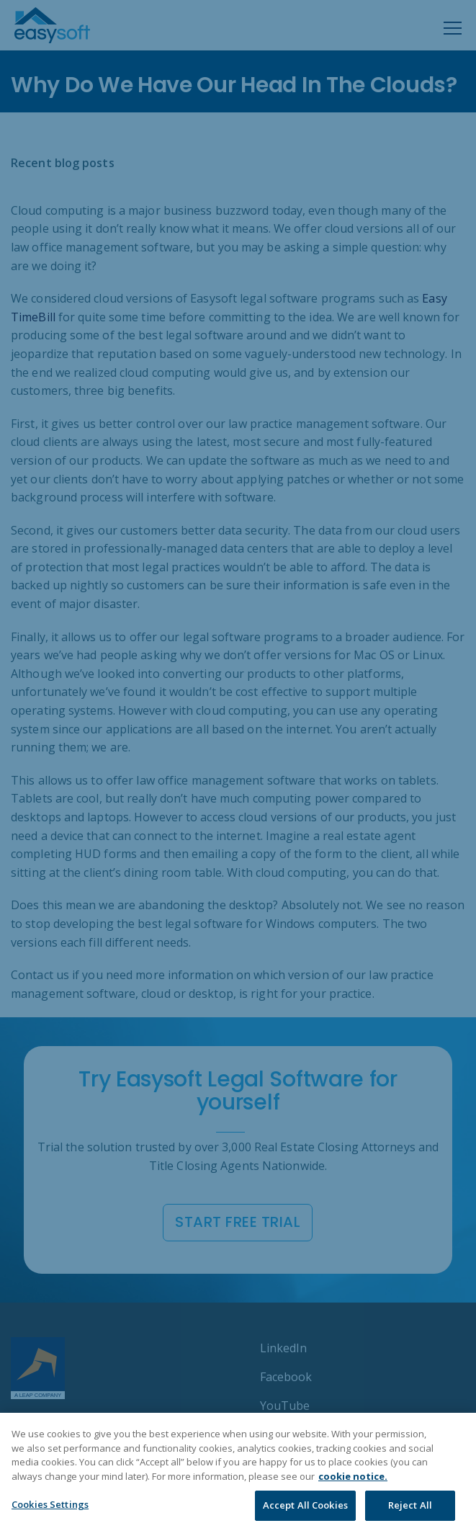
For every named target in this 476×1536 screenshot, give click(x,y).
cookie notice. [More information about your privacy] (352, 1476)
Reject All (410, 1505)
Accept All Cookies (305, 1505)
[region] (238, 1474)
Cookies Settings (50, 1504)
